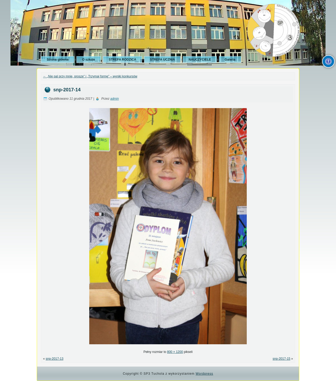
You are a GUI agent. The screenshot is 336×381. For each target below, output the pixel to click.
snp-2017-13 (54, 359)
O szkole (88, 59)
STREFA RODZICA (122, 59)
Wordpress (204, 373)
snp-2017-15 (281, 359)
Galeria (230, 59)
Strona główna (58, 59)
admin (114, 98)
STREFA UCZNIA (162, 59)
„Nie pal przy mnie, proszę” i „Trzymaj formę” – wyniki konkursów (90, 76)
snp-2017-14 (67, 89)
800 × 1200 (175, 352)
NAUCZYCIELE (199, 59)
